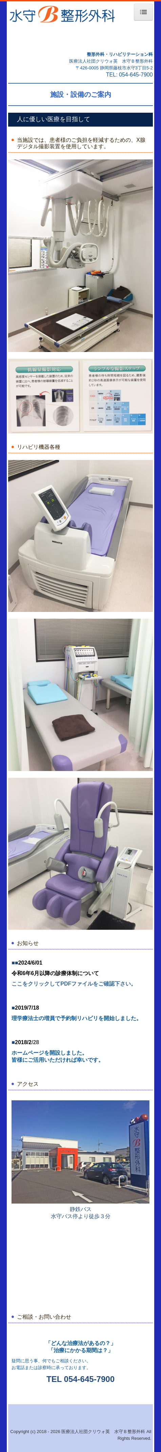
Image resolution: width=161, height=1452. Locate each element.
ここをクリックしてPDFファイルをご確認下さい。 (74, 984)
